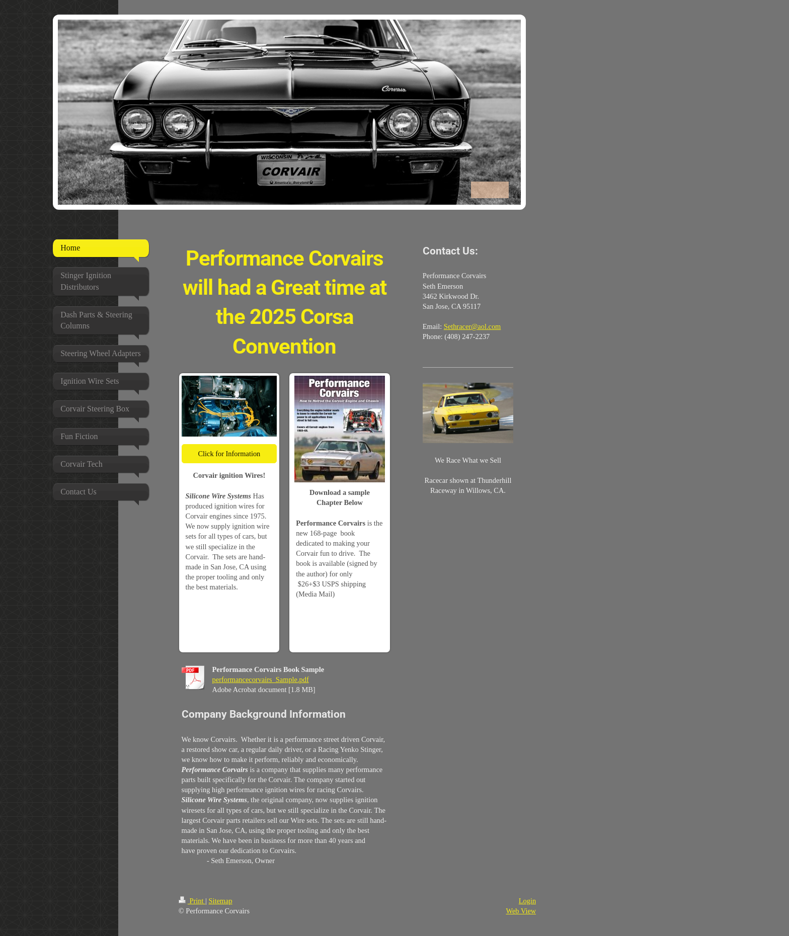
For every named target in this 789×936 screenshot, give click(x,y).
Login (527, 901)
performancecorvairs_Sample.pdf (260, 679)
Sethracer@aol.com (472, 326)
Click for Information (229, 454)
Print (192, 901)
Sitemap (220, 901)
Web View (521, 911)
